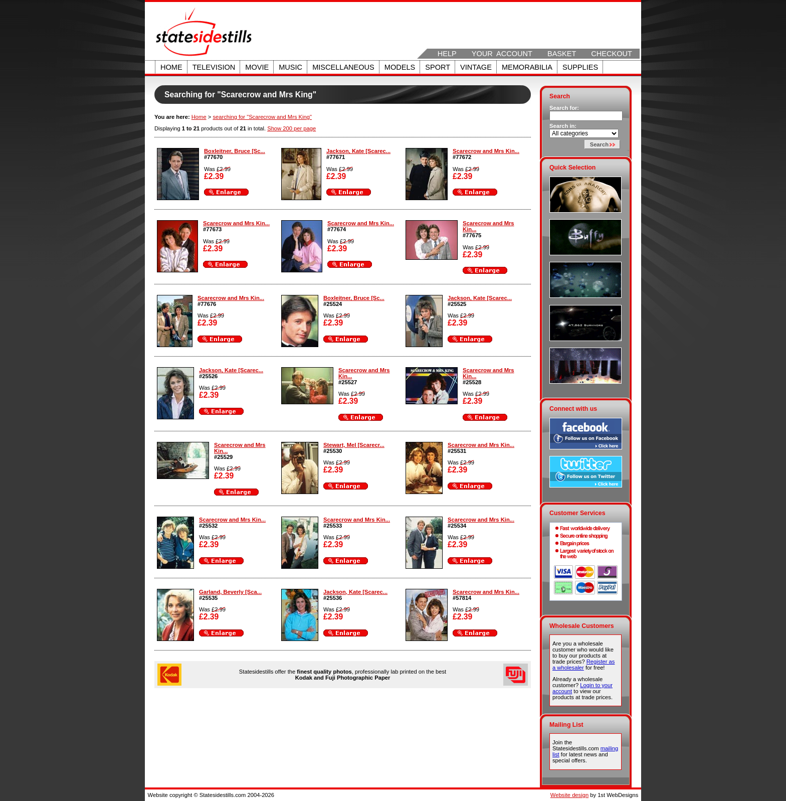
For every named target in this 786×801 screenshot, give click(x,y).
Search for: (564, 108)
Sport (437, 67)
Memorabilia (527, 67)
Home (171, 67)
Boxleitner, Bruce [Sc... (234, 151)
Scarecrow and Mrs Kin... (486, 151)
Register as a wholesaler (583, 665)
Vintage (476, 67)
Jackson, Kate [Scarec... (358, 151)
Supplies (580, 67)
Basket (561, 54)
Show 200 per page (291, 128)
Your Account (502, 54)
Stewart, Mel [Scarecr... (353, 445)
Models (399, 67)
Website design (569, 795)
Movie (257, 67)
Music (290, 67)
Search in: (562, 126)
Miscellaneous (343, 67)
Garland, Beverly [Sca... (230, 592)
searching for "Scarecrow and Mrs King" (262, 117)
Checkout (611, 54)
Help (447, 54)
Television (214, 67)
